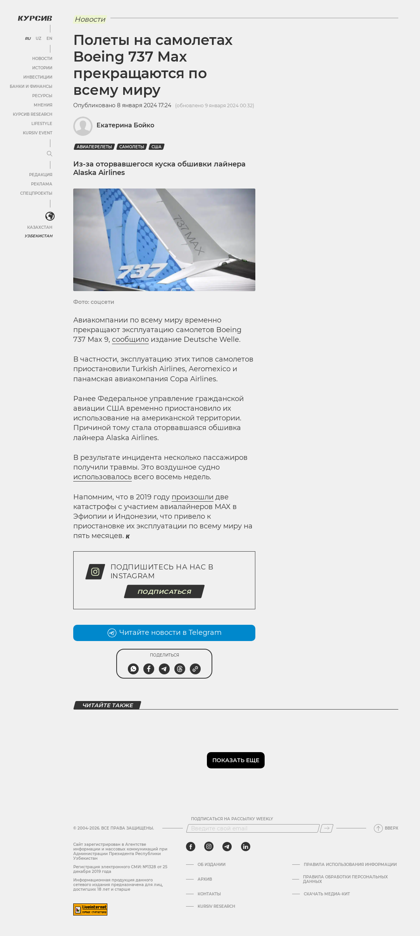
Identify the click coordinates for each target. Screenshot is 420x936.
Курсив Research (32, 114)
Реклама (41, 184)
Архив (205, 879)
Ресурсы (42, 95)
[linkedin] (245, 846)
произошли (192, 497)
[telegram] (227, 846)
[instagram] (208, 846)
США (156, 146)
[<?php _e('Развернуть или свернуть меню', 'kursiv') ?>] (50, 216)
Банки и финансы (31, 86)
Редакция (40, 174)
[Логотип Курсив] (34, 18)
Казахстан (39, 227)
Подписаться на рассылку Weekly (232, 819)
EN (49, 38)
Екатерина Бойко (125, 125)
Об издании (211, 864)
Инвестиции (37, 77)
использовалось (102, 477)
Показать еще (235, 760)
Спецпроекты (36, 193)
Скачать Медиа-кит (327, 894)
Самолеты (131, 146)
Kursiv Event (37, 132)
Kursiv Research (216, 906)
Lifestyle (41, 123)
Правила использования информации (350, 864)
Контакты (209, 894)
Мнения (43, 105)
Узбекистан (38, 235)
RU (28, 38)
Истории (42, 67)
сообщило (130, 339)
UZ (38, 38)
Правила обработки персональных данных (345, 879)
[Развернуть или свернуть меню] (49, 154)
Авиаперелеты (94, 146)
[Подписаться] (326, 828)
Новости (42, 58)
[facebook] (190, 846)
